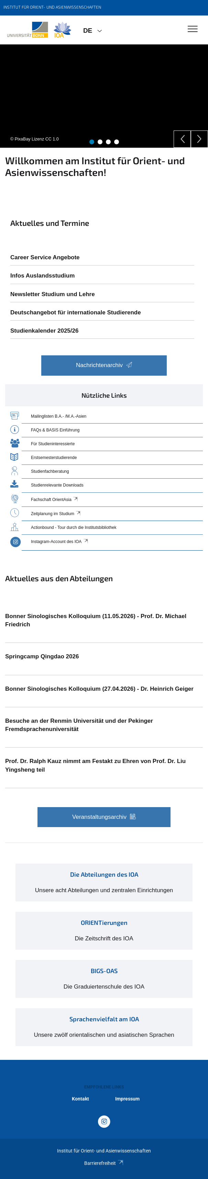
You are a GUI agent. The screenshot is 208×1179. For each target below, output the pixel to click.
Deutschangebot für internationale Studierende (75, 312)
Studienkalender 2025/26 (44, 330)
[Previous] (182, 139)
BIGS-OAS (104, 970)
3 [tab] (108, 141)
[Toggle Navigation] (193, 29)
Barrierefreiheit (104, 1163)
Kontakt (80, 1099)
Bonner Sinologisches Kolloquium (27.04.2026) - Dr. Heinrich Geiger (99, 689)
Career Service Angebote (45, 257)
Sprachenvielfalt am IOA (104, 1019)
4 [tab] (116, 141)
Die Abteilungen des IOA (104, 874)
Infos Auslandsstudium (42, 275)
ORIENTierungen (104, 922)
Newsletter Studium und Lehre (52, 294)
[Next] (199, 139)
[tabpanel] (104, 96)
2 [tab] (100, 141)
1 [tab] (91, 141)
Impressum (127, 1099)
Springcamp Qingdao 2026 (42, 656)
